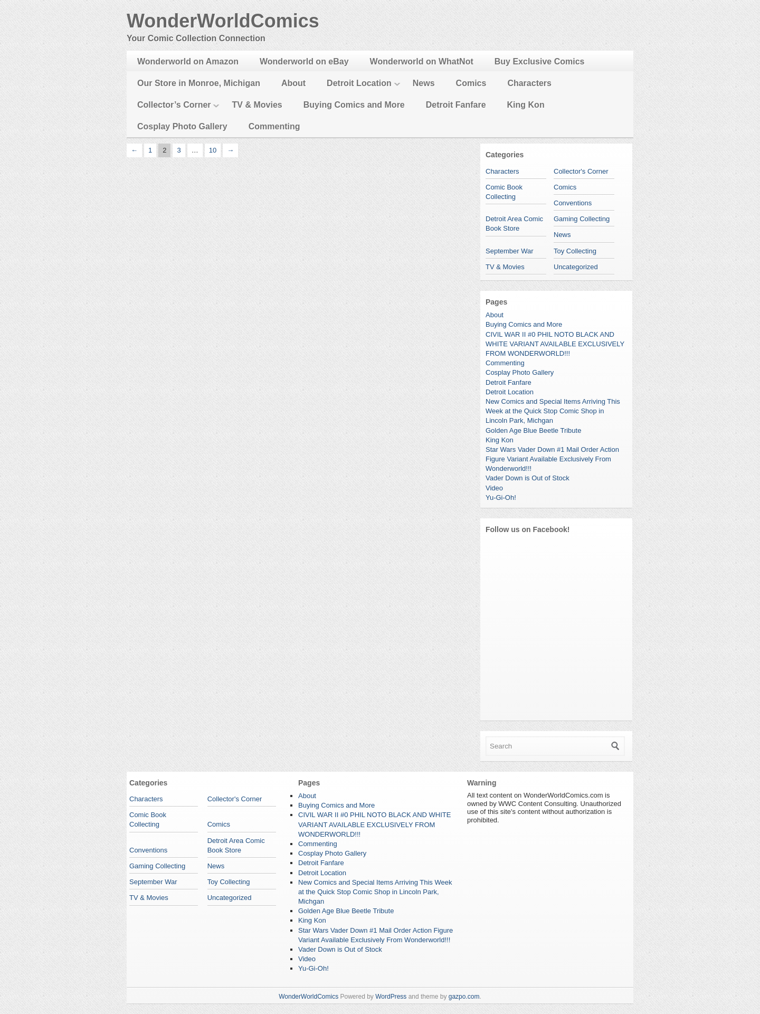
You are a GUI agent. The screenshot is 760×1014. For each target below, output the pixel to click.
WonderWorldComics (223, 21)
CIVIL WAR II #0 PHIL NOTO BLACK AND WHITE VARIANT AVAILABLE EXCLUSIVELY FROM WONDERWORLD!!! (555, 343)
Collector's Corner (581, 171)
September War (510, 251)
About (293, 83)
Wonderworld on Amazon (188, 61)
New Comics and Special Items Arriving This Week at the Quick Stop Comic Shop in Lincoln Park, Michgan (553, 410)
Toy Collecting (575, 251)
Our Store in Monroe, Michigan (198, 83)
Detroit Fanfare (456, 104)
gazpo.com (464, 996)
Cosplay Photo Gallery (182, 126)
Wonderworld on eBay (304, 61)
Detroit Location (359, 83)
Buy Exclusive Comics (540, 61)
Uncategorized (576, 267)
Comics (471, 83)
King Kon (526, 104)
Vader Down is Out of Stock (527, 478)
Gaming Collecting (582, 219)
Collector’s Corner (174, 104)
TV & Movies (257, 104)
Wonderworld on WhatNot (421, 61)
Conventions (573, 203)
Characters (529, 83)
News (424, 83)
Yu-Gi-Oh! (501, 497)
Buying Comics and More (354, 104)
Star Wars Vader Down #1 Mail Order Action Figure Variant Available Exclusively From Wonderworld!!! (552, 459)
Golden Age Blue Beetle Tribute (533, 430)
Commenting (274, 126)
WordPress (390, 996)
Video (494, 488)
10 (212, 150)
